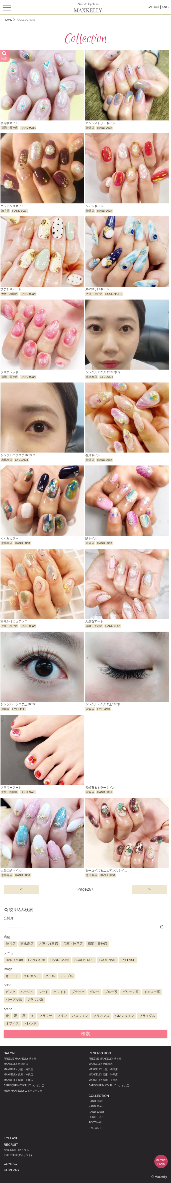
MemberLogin (161, 1162)
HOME (8, 19)
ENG (165, 7)
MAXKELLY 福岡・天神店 (18, 1080)
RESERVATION (99, 1053)
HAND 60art (95, 1101)
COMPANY (12, 1170)
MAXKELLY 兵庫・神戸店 (18, 1074)
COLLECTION (98, 1096)
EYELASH (94, 1128)
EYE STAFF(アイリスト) (18, 1155)
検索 (85, 1033)
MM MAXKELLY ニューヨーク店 (23, 1090)
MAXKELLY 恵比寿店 (16, 1064)
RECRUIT (11, 1144)
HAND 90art (95, 1106)
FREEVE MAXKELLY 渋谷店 (20, 1058)
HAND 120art (96, 1111)
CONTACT (11, 1164)
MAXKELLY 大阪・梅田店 (18, 1069)
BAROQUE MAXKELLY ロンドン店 (24, 1085)
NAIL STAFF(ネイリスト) (18, 1149)
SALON (9, 1053)
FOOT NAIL (95, 1122)
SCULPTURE (96, 1117)
